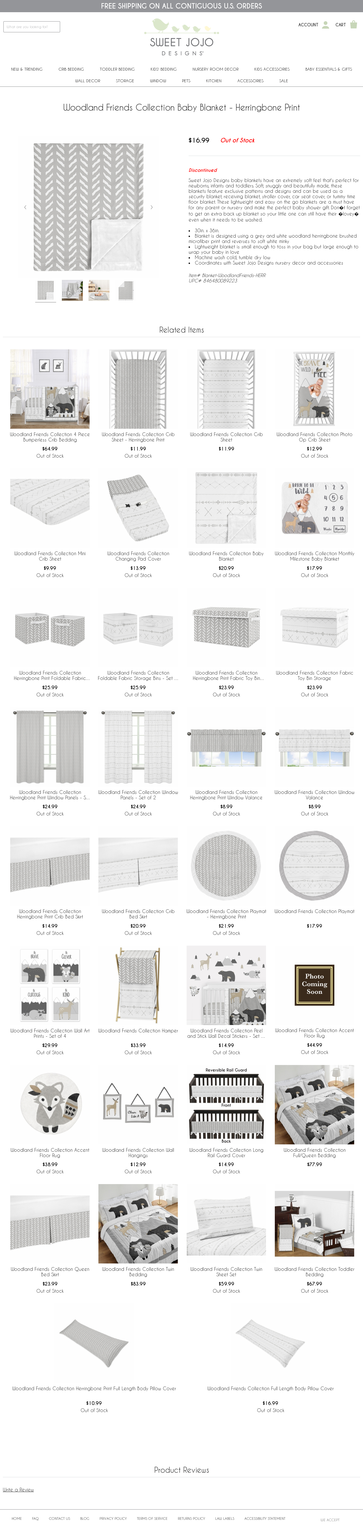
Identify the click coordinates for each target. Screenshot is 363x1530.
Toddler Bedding (117, 69)
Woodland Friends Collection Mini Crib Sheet (50, 556)
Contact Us (59, 1518)
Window (158, 80)
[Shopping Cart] (354, 25)
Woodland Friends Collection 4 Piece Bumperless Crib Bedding (50, 437)
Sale (283, 80)
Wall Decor (87, 80)
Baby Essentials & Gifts (328, 69)
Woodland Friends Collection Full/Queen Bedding (315, 1152)
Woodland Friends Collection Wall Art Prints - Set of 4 (50, 1033)
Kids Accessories (272, 69)
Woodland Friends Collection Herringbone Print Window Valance (226, 794)
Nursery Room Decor (216, 69)
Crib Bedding (71, 69)
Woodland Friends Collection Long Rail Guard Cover (226, 1152)
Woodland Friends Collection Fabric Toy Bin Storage (314, 675)
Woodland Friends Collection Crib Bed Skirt (138, 913)
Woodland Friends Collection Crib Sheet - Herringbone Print (138, 437)
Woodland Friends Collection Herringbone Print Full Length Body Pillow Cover (94, 1388)
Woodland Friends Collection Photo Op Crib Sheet (315, 437)
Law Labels (224, 1518)
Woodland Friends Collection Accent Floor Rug (314, 1033)
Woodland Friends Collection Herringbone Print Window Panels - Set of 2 (50, 795)
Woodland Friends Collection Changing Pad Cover (138, 556)
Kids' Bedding (164, 69)
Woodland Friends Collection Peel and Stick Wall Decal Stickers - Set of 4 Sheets (226, 1033)
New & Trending (27, 69)
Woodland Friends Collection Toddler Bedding (314, 1271)
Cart (340, 25)
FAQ (35, 1518)
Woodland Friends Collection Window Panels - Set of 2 (138, 794)
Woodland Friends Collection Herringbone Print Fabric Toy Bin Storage (226, 675)
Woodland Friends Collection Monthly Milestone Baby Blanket (314, 556)
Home (17, 1518)
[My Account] (325, 25)
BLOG (84, 1518)
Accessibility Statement (264, 1518)
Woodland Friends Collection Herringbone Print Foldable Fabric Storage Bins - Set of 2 (50, 675)
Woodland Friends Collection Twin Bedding (138, 1271)
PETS (186, 80)
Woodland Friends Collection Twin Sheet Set (226, 1271)
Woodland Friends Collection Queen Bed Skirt (50, 1271)
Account (308, 25)
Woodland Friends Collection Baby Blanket (226, 556)
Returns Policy (191, 1518)
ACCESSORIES (250, 80)
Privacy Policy (113, 1518)
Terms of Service (152, 1518)
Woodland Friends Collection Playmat (314, 911)
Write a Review (18, 1489)
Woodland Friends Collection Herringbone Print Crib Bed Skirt (50, 913)
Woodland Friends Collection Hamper (138, 1030)
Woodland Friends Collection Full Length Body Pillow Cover (270, 1388)
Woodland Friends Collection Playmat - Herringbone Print (226, 913)
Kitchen (213, 80)
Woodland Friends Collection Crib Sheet (226, 437)
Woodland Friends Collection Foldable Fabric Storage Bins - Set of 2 (138, 675)
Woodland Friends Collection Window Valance (314, 794)
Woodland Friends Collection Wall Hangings (138, 1152)
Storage (125, 80)
